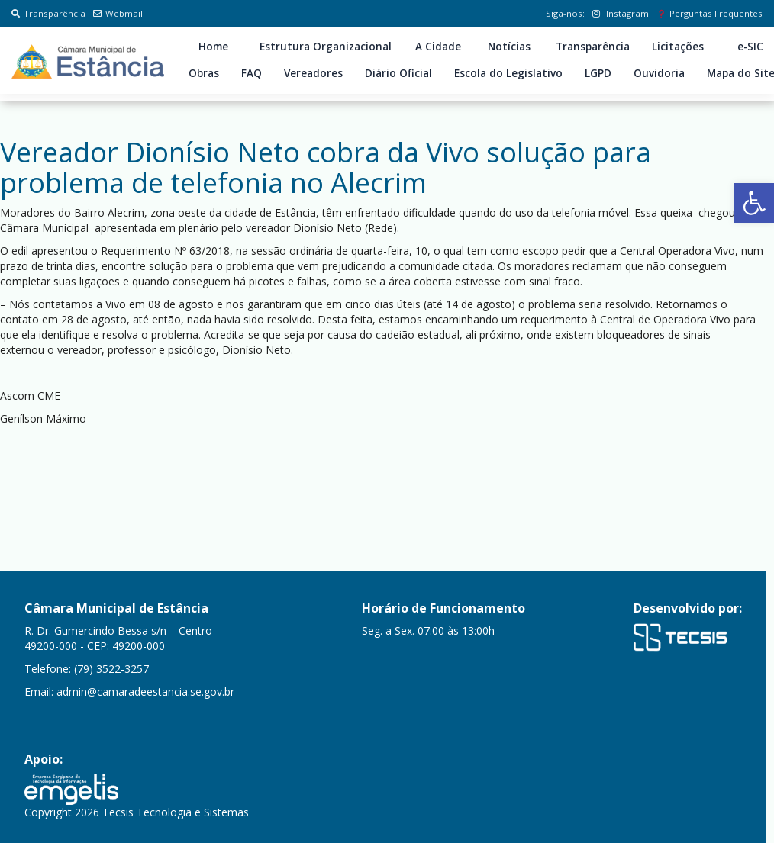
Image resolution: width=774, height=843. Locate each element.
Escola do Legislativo (508, 73)
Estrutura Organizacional (326, 46)
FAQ (251, 73)
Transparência (48, 13)
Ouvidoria (659, 73)
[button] (754, 203)
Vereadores (313, 73)
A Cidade (438, 46)
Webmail (118, 13)
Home (213, 46)
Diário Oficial (398, 73)
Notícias (509, 46)
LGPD (598, 73)
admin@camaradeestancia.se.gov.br (145, 691)
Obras (204, 73)
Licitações (678, 46)
